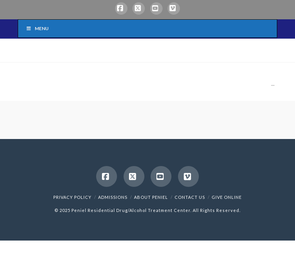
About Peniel (151, 197)
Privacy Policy (72, 197)
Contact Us (190, 197)
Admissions (112, 197)
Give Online (227, 197)
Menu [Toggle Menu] (37, 28)
